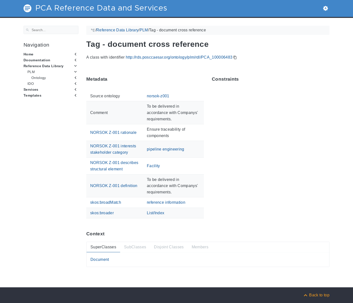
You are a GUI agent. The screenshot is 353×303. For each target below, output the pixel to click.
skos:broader (102, 213)
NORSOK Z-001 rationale (113, 132)
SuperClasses (103, 247)
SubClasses (135, 247)
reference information (166, 202)
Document (99, 259)
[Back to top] (316, 295)
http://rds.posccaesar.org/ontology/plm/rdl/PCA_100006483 (179, 57)
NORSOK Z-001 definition (114, 186)
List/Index (155, 213)
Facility (153, 166)
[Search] (51, 30)
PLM (31, 72)
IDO (30, 84)
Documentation (37, 60)
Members (200, 247)
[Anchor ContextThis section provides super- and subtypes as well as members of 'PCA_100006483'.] (108, 234)
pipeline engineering (165, 149)
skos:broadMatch (105, 202)
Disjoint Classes (169, 247)
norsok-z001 (158, 96)
